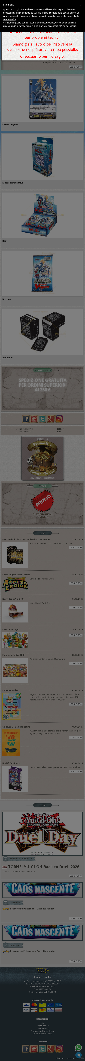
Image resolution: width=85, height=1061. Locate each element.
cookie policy (9, 19)
